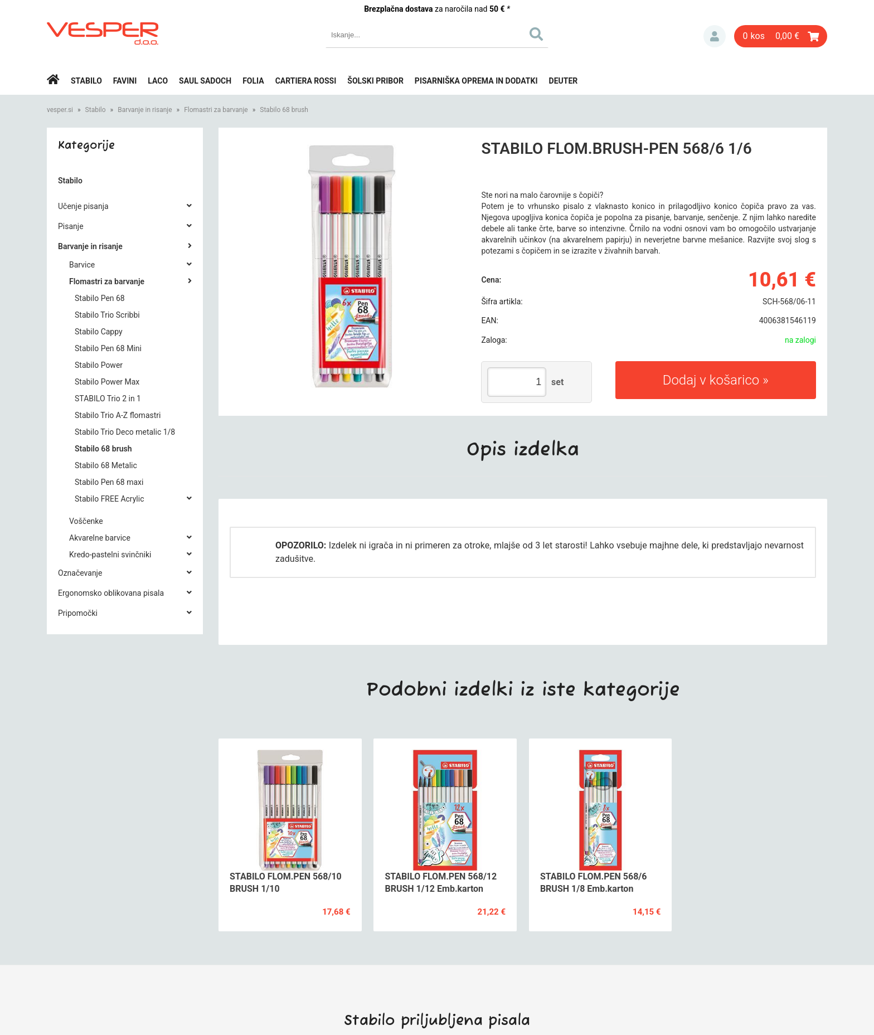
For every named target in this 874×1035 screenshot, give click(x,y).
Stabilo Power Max (107, 381)
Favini (125, 80)
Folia (253, 80)
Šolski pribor (375, 80)
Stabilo (86, 80)
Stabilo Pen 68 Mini (108, 348)
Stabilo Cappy (99, 331)
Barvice (82, 264)
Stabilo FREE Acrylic (109, 498)
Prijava (714, 36)
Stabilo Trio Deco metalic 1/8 (125, 431)
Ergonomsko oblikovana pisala (111, 593)
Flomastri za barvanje (216, 110)
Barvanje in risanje (145, 110)
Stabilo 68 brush (284, 110)
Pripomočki (78, 613)
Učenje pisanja (83, 206)
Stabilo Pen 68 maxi (109, 482)
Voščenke (86, 521)
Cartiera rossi (306, 80)
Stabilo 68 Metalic (106, 465)
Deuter (563, 80)
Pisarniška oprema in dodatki (476, 80)
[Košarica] (780, 36)
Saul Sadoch (205, 80)
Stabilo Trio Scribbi (107, 314)
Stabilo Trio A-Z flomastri (118, 415)
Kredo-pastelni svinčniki (110, 554)
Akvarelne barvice (99, 537)
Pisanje (71, 226)
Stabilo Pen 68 (100, 298)
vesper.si (60, 110)
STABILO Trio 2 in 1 (108, 398)
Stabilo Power (99, 365)
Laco (158, 80)
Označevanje (80, 572)
